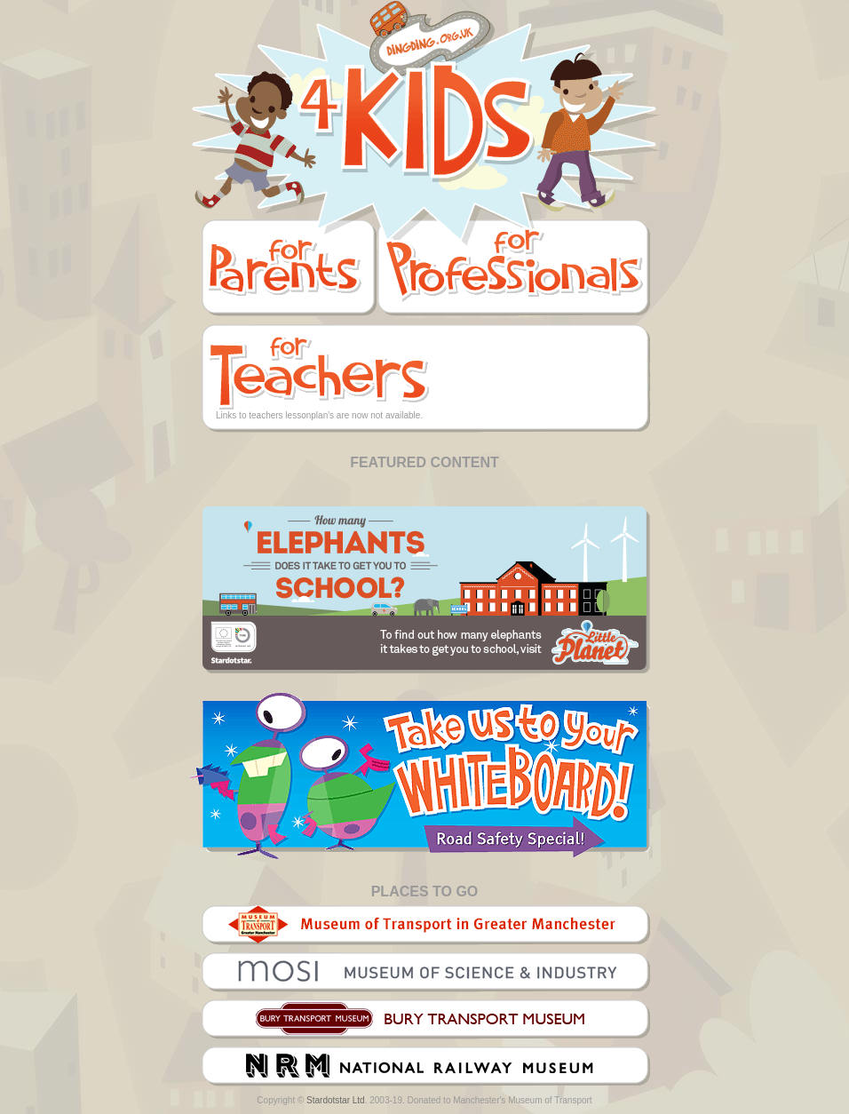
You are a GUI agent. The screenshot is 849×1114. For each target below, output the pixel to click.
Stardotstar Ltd (335, 1100)
